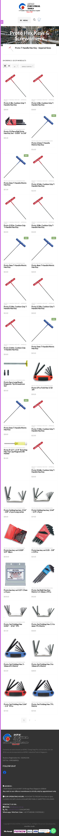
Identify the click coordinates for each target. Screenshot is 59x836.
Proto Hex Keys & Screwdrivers (14, 129)
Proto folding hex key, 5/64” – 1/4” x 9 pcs (43, 511)
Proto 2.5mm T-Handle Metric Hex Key (41, 144)
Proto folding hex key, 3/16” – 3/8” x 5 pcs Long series (15, 511)
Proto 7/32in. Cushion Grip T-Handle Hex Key (43, 430)
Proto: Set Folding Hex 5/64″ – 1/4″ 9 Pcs (15, 705)
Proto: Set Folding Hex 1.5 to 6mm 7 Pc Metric (43, 625)
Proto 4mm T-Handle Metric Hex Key (43, 266)
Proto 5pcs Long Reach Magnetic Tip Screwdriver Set (14, 384)
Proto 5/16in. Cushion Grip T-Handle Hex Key (15, 307)
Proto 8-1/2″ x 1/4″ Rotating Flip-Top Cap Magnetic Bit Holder (15, 452)
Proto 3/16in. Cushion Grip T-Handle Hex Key (43, 185)
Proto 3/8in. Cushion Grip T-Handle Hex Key (43, 226)
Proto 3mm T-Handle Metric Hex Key (15, 266)
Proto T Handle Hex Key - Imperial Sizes (15, 100)
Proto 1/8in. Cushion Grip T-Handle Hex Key (43, 104)
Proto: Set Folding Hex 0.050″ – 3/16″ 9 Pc (13, 625)
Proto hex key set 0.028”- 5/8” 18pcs (14, 551)
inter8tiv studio (29, 826)
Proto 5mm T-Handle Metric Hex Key (43, 348)
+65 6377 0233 (13, 809)
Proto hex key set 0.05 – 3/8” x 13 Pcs (43, 551)
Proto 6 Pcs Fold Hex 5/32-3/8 (42, 389)
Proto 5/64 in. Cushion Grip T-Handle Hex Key (14, 349)
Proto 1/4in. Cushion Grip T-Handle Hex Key (15, 104)
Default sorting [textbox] (27, 66)
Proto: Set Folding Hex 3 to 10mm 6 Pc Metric (42, 665)
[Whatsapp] (53, 830)
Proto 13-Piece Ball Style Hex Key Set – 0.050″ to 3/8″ (15, 132)
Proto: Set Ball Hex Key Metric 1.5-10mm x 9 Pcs (41, 591)
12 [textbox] (14, 66)
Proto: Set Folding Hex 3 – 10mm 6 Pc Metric (14, 665)
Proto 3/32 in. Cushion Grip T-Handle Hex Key (14, 226)
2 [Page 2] (29, 720)
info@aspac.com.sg (16, 807)
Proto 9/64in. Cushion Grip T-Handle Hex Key (43, 471)
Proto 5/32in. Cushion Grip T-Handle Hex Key (43, 307)
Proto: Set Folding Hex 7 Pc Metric (42, 705)
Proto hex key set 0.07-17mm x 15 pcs (15, 591)
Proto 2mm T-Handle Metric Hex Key (15, 184)
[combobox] (15, 66)
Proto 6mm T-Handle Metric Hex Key (15, 429)
